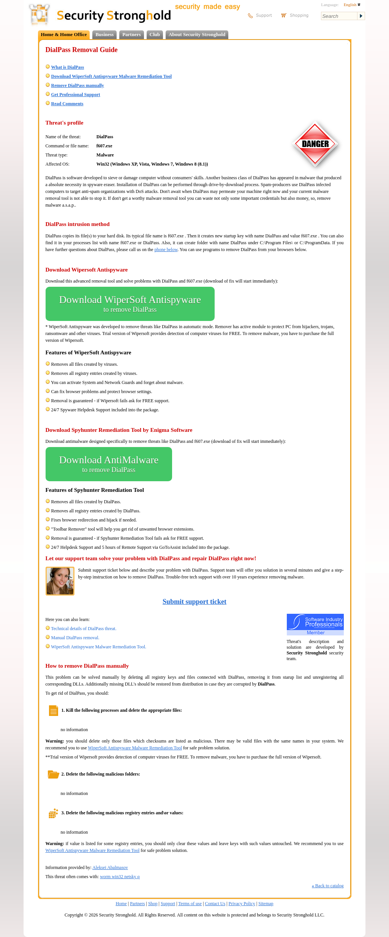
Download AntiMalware (109, 464)
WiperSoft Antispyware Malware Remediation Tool (135, 748)
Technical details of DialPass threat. (83, 628)
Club (155, 34)
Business (104, 34)
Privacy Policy (242, 903)
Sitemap (265, 903)
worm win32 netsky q (119, 876)
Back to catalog (328, 885)
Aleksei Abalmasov (110, 867)
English (352, 4)
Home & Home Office (64, 34)
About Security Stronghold (197, 34)
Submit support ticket (194, 601)
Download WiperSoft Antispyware (130, 304)
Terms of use (190, 903)
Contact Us (215, 903)
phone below (165, 249)
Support (168, 903)
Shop (153, 903)
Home (121, 903)
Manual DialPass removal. (75, 637)
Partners (131, 34)
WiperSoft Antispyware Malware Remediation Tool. (98, 646)
